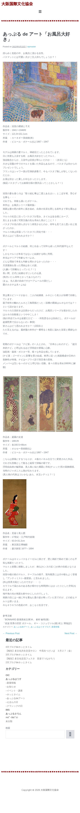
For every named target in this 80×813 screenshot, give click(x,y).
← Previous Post (11, 633)
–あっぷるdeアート (15, 698)
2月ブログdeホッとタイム (19, 662)
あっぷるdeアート (22, 627)
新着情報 (55, 627)
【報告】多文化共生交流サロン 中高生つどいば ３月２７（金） (39, 651)
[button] (40, 11)
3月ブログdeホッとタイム (19, 654)
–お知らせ (11, 686)
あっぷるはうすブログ (40, 627)
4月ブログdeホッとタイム (19, 647)
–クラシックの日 (14, 706)
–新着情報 (11, 683)
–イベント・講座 (14, 690)
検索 (8, 728)
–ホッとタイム (13, 694)
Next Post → (71, 633)
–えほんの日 (12, 702)
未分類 (9, 721)
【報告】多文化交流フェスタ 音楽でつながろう (30, 658)
